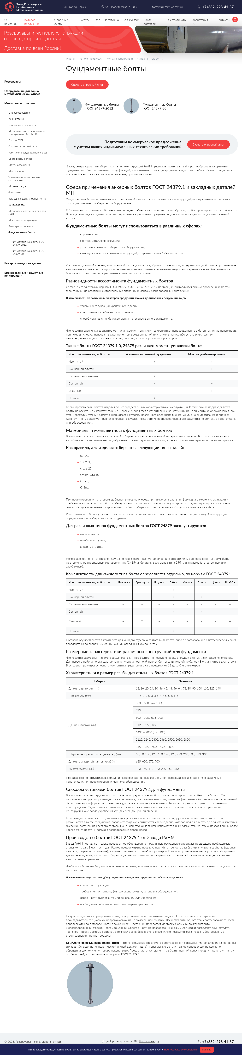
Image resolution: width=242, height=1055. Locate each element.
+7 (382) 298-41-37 (218, 7)
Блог (97, 20)
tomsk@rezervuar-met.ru (167, 7)
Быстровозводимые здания (22, 263)
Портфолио (111, 20)
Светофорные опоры (20, 158)
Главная (70, 58)
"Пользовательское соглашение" (180, 1049)
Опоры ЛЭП (15, 140)
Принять (206, 1049)
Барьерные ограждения (22, 124)
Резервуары (12, 81)
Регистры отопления (20, 226)
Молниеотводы (17, 186)
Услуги (85, 20)
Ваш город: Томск (74, 7)
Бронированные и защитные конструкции (23, 274)
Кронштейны (16, 118)
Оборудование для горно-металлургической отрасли (23, 92)
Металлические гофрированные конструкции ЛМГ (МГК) (27, 132)
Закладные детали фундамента (27, 198)
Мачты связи (16, 170)
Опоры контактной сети (22, 146)
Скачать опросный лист (87, 84)
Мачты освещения (19, 164)
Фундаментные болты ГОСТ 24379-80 (29, 252)
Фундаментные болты (21, 232)
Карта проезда (149, 1041)
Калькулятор (131, 20)
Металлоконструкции (120, 58)
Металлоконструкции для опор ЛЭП (27, 212)
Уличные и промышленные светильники (24, 179)
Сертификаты (177, 20)
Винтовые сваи (17, 204)
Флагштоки (15, 192)
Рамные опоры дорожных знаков (27, 152)
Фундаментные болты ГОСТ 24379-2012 (29, 243)
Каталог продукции (90, 58)
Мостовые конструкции (22, 219)
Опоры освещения (19, 112)
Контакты (223, 20)
